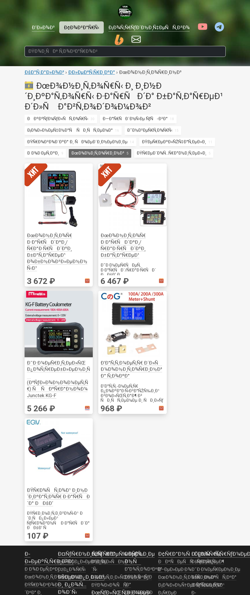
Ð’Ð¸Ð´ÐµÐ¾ (104, 363)
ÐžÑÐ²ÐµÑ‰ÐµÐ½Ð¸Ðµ (84, 378)
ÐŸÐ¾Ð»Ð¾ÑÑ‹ (109, 340)
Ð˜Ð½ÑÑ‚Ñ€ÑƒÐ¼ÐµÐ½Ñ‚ (86, 355)
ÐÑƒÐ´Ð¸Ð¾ (105, 370)
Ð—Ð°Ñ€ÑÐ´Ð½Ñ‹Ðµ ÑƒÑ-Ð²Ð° (135, 118)
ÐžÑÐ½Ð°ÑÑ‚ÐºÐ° (213, 332)
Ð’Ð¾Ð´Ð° (137, 386)
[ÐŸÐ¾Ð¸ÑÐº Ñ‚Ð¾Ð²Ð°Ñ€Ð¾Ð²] (125, 51)
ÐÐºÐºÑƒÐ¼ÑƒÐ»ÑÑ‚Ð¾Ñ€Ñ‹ (57, 118)
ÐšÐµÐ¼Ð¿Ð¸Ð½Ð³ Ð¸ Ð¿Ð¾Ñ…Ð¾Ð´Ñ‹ (81, 339)
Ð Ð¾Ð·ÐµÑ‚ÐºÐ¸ (43, 153)
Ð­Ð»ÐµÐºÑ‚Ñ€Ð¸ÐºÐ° (91, 72)
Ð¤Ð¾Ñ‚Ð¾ (103, 402)
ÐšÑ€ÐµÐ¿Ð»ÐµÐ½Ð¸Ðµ (82, 316)
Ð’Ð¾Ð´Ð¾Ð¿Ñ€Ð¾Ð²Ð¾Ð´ (145, 402)
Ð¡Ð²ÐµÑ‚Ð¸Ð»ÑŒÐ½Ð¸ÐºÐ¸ (119, 332)
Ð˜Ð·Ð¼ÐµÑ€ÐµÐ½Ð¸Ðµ (215, 324)
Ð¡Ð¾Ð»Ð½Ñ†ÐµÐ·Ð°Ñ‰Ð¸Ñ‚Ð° (190, 340)
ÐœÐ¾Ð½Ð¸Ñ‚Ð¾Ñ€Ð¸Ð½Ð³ (97, 153)
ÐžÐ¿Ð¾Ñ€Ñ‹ (72, 324)
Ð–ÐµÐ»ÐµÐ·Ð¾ (174, 324)
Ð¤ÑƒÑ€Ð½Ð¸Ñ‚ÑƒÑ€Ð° (87, 309)
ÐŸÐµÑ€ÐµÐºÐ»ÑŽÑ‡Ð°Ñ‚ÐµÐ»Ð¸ (174, 141)
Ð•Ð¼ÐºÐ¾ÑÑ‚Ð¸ (144, 433)
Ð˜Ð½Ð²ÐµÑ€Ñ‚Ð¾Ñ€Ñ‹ (149, 130)
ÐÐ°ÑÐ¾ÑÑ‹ (143, 425)
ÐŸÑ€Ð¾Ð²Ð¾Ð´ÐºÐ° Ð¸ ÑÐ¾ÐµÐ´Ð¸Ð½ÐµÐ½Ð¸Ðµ (77, 141)
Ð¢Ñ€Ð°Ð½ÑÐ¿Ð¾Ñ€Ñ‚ (189, 309)
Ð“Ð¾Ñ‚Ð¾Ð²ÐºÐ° (76, 370)
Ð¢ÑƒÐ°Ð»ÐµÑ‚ (140, 448)
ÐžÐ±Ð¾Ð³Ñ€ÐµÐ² (144, 441)
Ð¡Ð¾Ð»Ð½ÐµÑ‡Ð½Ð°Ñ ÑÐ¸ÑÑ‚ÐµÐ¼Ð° (70, 130)
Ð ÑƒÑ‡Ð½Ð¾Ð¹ (208, 340)
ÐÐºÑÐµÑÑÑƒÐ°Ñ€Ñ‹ (154, 379)
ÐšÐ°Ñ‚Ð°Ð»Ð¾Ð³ (44, 72)
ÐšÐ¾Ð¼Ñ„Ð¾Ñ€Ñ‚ (78, 386)
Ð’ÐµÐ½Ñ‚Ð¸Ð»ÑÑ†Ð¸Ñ (218, 386)
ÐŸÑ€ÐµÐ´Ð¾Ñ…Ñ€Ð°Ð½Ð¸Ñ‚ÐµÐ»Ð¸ (171, 153)
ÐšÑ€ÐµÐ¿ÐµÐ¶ (207, 316)
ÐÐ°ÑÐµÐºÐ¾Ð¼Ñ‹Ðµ (84, 362)
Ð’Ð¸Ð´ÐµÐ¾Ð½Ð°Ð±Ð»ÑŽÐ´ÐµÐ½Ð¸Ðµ (113, 386)
